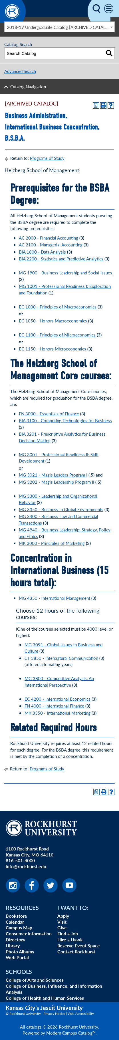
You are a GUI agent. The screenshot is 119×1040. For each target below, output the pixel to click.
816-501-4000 (20, 860)
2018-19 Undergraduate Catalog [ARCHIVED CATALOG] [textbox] (60, 27)
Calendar (15, 922)
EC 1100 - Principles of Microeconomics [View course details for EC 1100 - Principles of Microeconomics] (57, 335)
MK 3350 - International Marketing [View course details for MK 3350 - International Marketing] (57, 713)
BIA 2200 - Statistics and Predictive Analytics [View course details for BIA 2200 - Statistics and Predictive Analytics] (61, 259)
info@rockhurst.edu (26, 866)
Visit (61, 922)
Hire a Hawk (70, 939)
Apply (63, 916)
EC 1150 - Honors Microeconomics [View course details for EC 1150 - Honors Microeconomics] (52, 349)
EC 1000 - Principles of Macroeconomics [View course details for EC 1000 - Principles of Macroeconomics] (57, 307)
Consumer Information (29, 933)
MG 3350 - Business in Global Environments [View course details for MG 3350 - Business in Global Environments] (61, 509)
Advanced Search (20, 71)
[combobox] (59, 26)
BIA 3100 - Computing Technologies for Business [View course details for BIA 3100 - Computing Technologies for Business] (65, 420)
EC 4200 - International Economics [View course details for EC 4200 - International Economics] (57, 699)
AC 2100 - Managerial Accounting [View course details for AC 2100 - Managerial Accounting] (50, 245)
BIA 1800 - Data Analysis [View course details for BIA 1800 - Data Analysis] (42, 252)
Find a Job (67, 933)
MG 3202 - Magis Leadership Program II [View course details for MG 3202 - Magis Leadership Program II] (56, 482)
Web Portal (17, 957)
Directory (15, 939)
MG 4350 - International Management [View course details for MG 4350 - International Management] (54, 598)
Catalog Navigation (28, 86)
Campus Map (19, 927)
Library (13, 945)
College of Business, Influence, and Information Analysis (54, 989)
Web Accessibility (81, 1013)
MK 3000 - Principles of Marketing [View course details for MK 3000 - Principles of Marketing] (52, 543)
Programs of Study (47, 158)
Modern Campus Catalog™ (71, 1033)
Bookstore (16, 916)
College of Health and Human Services (45, 998)
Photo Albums (20, 951)
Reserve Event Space (78, 945)
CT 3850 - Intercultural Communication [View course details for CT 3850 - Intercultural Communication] (61, 658)
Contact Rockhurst (76, 951)
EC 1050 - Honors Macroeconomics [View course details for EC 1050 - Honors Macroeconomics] (53, 321)
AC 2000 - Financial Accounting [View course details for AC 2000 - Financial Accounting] (48, 238)
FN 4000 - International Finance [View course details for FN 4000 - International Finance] (54, 706)
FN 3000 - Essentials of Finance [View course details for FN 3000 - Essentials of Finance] (49, 414)
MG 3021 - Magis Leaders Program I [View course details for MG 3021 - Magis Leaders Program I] (53, 475)
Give (62, 927)
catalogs (34, 1027)
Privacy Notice (54, 1013)
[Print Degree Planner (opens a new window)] (96, 105)
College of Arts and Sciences (35, 980)
